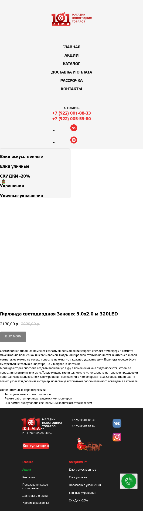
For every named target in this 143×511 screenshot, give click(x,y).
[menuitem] (35, 154)
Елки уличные (78, 477)
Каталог (71, 64)
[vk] (73, 130)
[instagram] (73, 142)
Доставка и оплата (71, 72)
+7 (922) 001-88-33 (71, 113)
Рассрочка (71, 81)
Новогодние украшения (85, 485)
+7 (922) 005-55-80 (71, 119)
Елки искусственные (82, 470)
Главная (71, 47)
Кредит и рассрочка (36, 503)
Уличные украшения (82, 493)
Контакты (71, 89)
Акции (72, 55)
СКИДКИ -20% (78, 500)
